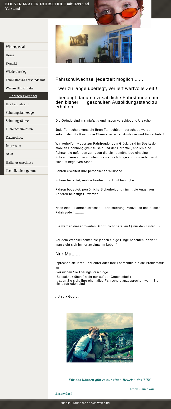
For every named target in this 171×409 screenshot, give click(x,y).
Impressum (13, 146)
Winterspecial (15, 47)
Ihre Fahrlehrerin (17, 104)
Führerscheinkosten (19, 129)
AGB (9, 154)
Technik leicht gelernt (21, 171)
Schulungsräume (17, 121)
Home (10, 55)
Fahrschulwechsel (23, 96)
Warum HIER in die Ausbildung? (19, 89)
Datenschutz (14, 137)
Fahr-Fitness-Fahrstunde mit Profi (25, 81)
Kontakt (11, 63)
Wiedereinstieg (16, 72)
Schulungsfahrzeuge (20, 113)
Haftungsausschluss (19, 162)
